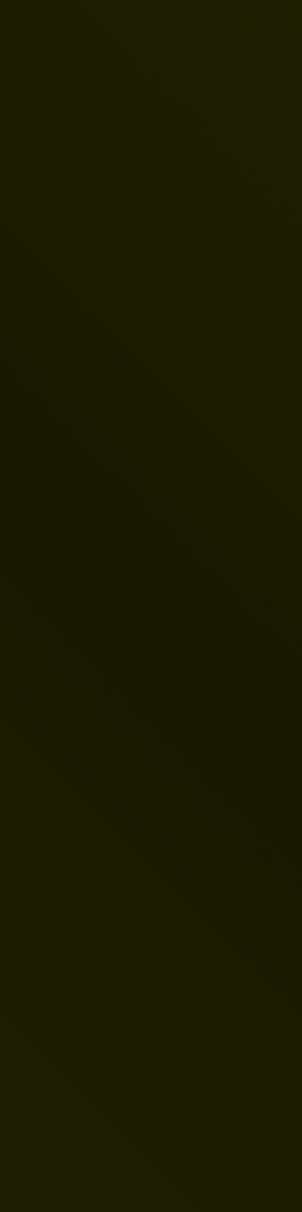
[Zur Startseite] (32, 12)
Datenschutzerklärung (49, 894)
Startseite (48, 549)
